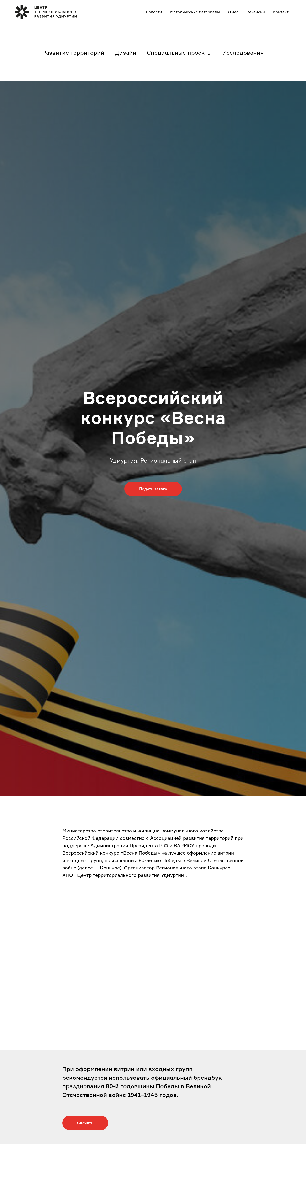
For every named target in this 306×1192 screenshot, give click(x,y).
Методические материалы (195, 12)
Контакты (282, 12)
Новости (154, 12)
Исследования (243, 52)
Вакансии (256, 12)
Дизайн (125, 52)
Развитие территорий (73, 52)
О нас (233, 12)
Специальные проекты (179, 52)
